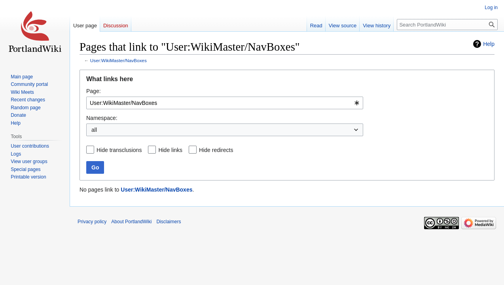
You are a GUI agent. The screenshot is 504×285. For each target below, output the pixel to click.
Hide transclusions (119, 150)
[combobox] (224, 103)
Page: (93, 91)
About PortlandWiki (131, 221)
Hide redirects (216, 150)
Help (489, 44)
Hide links (170, 150)
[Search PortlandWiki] (447, 24)
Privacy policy (92, 221)
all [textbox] (94, 130)
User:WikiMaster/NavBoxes (118, 60)
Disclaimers (168, 221)
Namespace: (101, 118)
